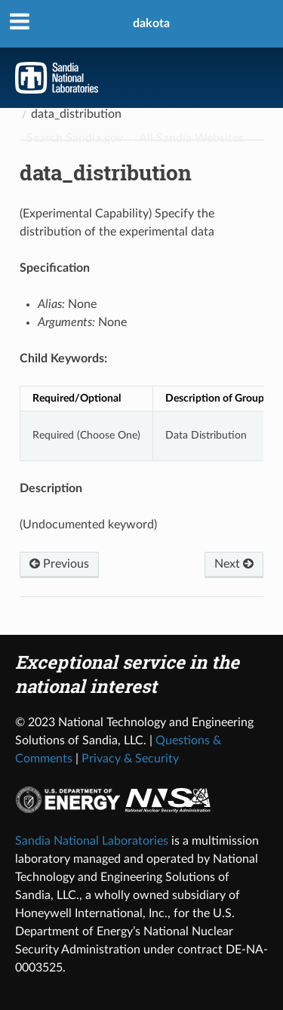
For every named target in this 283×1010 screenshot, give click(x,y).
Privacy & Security (130, 759)
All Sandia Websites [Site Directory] (191, 138)
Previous (59, 564)
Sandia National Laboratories (91, 841)
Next (234, 564)
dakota (151, 23)
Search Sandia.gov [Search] (74, 138)
